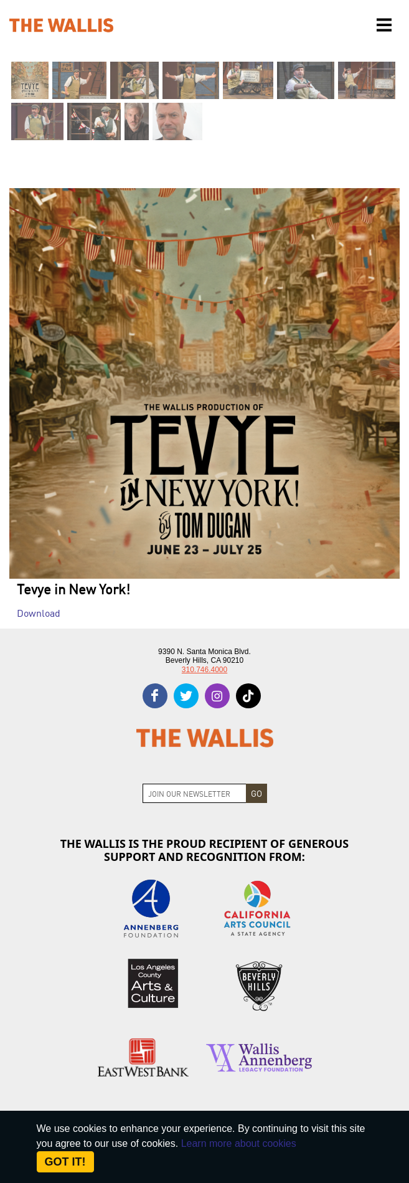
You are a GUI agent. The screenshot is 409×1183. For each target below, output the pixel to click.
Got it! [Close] (65, 1162)
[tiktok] (248, 695)
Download (38, 612)
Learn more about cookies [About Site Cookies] (238, 1143)
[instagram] (217, 695)
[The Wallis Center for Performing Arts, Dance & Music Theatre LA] (61, 25)
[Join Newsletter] (195, 793)
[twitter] (186, 695)
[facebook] (155, 695)
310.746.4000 (204, 669)
